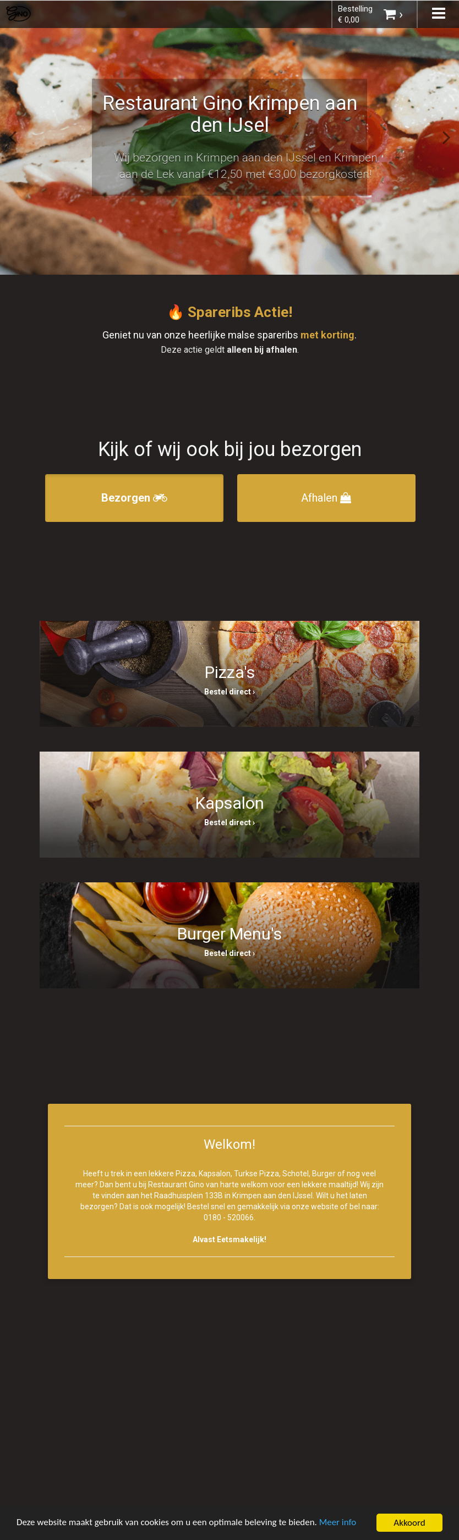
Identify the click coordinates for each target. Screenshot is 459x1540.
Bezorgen (134, 497)
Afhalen (326, 497)
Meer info (338, 1523)
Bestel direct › (229, 691)
